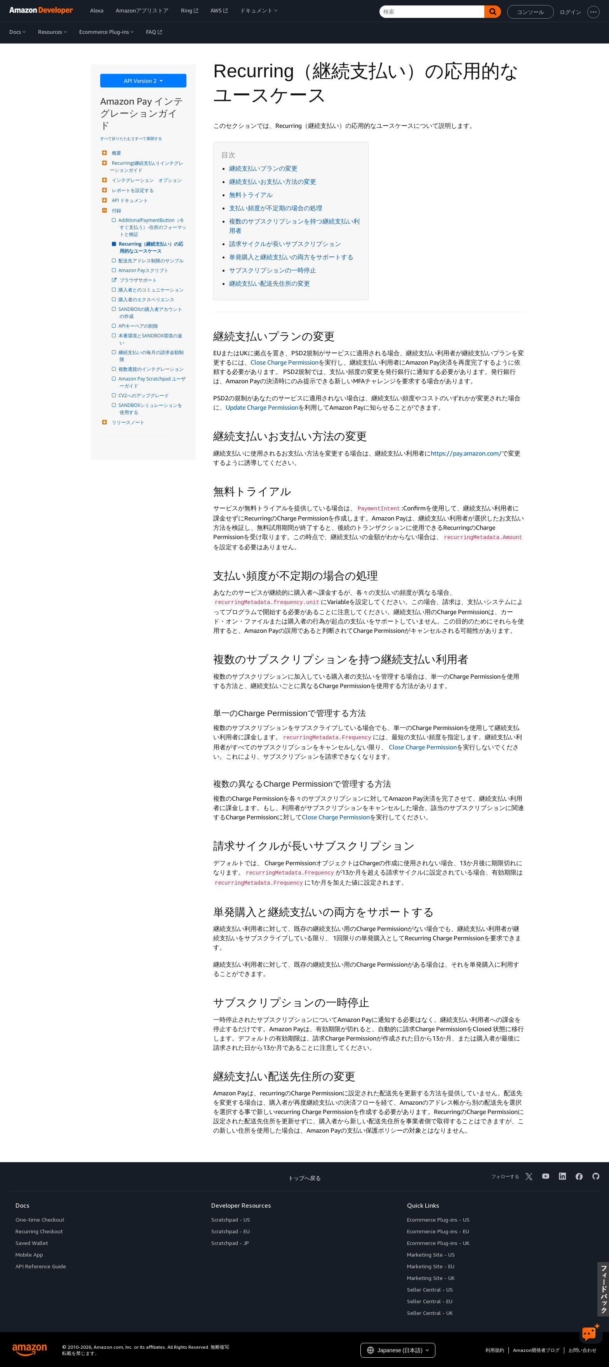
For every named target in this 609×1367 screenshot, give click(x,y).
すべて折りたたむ (115, 138)
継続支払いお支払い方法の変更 (272, 181)
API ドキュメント (129, 200)
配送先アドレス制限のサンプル (152, 260)
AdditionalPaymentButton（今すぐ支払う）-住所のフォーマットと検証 (153, 227)
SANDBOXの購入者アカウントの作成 (151, 312)
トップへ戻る (304, 1178)
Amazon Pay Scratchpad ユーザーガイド (153, 382)
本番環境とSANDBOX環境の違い (151, 339)
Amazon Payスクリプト (144, 270)
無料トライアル (251, 195)
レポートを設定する (132, 190)
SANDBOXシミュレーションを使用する (151, 409)
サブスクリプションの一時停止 (272, 270)
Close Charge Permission (284, 362)
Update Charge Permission (262, 407)
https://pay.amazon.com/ (466, 453)
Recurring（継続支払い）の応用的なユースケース (151, 247)
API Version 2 (141, 80)
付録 (115, 210)
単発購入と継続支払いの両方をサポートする (291, 257)
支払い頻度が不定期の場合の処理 (275, 208)
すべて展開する (148, 138)
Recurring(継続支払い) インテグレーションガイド (146, 166)
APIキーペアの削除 (139, 326)
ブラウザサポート (138, 280)
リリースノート (127, 422)
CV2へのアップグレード (144, 395)
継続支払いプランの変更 (263, 168)
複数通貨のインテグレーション (152, 369)
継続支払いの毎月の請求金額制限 (152, 356)
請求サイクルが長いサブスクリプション (285, 244)
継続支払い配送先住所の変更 (269, 283)
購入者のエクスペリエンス (147, 299)
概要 (115, 153)
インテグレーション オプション (146, 180)
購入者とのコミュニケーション (152, 289)
